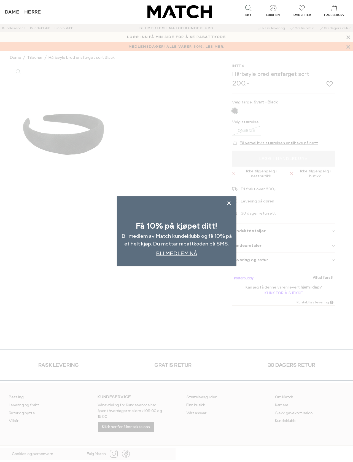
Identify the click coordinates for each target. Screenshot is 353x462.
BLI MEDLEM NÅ (176, 253)
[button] (248, 11)
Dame (12, 12)
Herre (32, 12)
